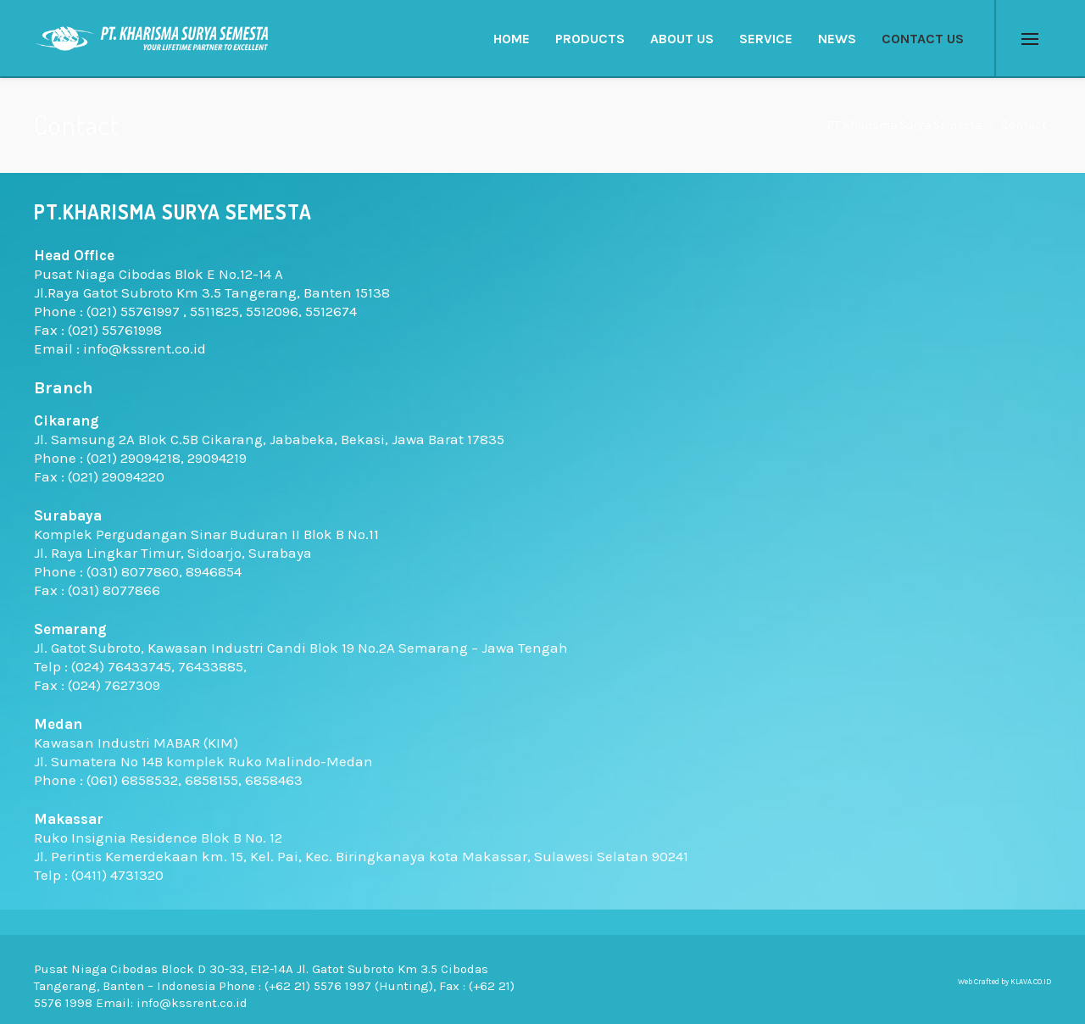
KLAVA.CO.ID (1030, 981)
